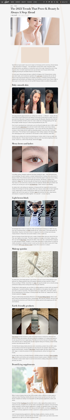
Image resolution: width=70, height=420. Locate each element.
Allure (19, 181)
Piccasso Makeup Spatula (44, 297)
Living (35, 2)
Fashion (29, 2)
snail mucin (39, 76)
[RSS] (57, 2)
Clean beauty (15, 336)
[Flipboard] (49, 2)
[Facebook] (44, 2)
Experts (18, 2)
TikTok (28, 230)
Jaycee (36, 192)
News (12, 2)
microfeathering (33, 184)
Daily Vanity (23, 240)
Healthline (53, 408)
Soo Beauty (24, 403)
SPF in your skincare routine (25, 245)
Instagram (55, 112)
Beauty (24, 2)
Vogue (40, 139)
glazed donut (24, 127)
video (35, 283)
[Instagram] (52, 2)
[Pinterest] (46, 2)
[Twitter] (54, 2)
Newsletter (64, 2)
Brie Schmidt (14, 15)
